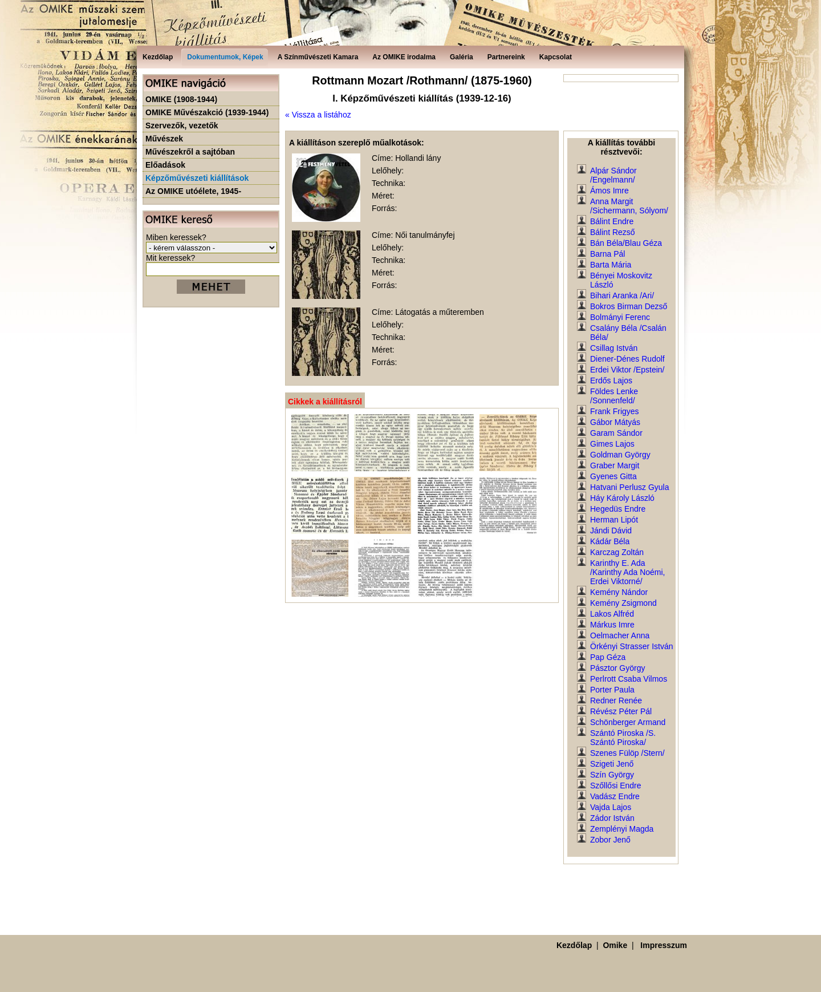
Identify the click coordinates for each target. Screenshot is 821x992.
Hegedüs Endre (617, 508)
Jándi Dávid (611, 530)
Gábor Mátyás (615, 422)
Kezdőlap (574, 945)
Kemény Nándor (619, 592)
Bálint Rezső (612, 232)
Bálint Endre (611, 221)
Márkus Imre (612, 624)
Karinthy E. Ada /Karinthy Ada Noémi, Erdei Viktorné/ (627, 572)
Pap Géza (607, 657)
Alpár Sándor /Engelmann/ (613, 175)
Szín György (612, 774)
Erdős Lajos (611, 380)
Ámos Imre (609, 190)
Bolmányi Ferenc (620, 317)
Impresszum (663, 945)
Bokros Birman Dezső (628, 306)
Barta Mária (610, 264)
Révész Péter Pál (621, 711)
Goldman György (620, 454)
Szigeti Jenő (611, 763)
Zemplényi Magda (621, 828)
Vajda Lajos (610, 807)
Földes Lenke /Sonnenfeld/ (614, 396)
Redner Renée (616, 700)
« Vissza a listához (318, 114)
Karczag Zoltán (617, 552)
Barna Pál (607, 253)
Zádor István (612, 818)
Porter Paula (612, 689)
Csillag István (613, 348)
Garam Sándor (616, 433)
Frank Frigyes (614, 411)
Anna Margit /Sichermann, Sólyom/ (629, 206)
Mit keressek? (170, 257)
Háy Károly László (622, 498)
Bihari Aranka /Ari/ (622, 295)
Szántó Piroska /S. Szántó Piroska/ (623, 737)
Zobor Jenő (610, 839)
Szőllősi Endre (615, 785)
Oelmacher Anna (619, 635)
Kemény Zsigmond (623, 603)
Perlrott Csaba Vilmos (628, 678)
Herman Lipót (614, 519)
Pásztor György (617, 668)
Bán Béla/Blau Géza (626, 243)
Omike (615, 945)
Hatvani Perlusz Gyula (629, 487)
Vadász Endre (615, 796)
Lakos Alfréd (612, 613)
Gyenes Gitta (613, 476)
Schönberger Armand (627, 722)
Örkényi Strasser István (631, 646)
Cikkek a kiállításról (325, 401)
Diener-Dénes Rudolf (627, 358)
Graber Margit (614, 465)
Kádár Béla (609, 541)
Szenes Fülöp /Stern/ (627, 753)
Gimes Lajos (612, 443)
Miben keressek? (176, 237)
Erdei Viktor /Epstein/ (627, 369)
